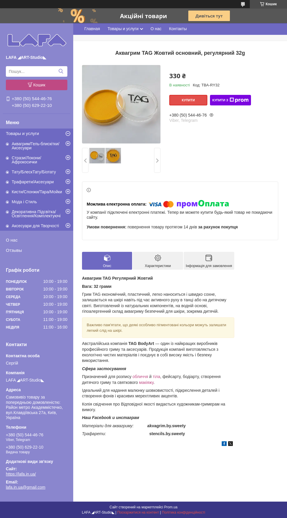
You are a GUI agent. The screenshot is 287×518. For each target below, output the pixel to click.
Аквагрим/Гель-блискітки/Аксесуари (35, 145)
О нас (12, 239)
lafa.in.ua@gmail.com (25, 487)
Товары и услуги (22, 133)
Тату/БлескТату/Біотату (34, 172)
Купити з (230, 100)
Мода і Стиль (24, 201)
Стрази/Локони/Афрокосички (26, 159)
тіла (156, 376)
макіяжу (146, 382)
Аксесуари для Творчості (35, 225)
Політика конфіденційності (183, 512)
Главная (92, 28)
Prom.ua (170, 507)
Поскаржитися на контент (138, 512)
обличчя (140, 376)
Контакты (178, 28)
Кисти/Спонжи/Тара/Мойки (37, 191)
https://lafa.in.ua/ (21, 474)
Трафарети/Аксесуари (33, 181)
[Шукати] (60, 71)
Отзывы (14, 250)
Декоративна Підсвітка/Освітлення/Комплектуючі (36, 213)
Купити (188, 100)
